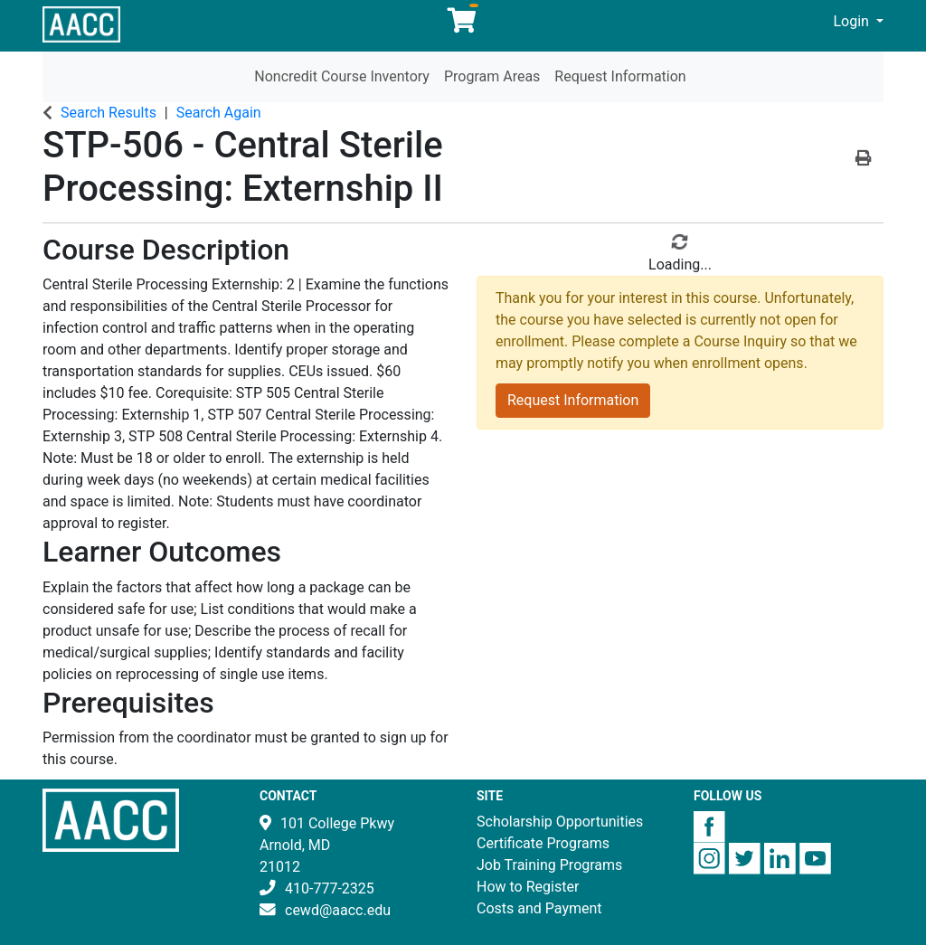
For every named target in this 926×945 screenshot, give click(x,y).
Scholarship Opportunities (560, 821)
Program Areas (492, 76)
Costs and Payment (539, 908)
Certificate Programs (543, 843)
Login (852, 21)
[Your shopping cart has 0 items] (463, 24)
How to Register (528, 886)
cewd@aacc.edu (338, 910)
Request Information (619, 76)
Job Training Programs (549, 865)
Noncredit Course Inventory (342, 76)
